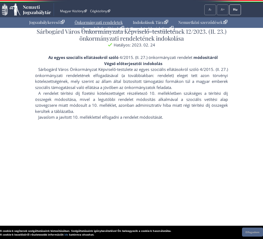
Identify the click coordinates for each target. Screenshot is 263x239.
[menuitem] (47, 22)
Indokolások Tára (150, 22)
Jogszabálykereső (47, 22)
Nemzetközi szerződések (202, 22)
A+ (223, 9)
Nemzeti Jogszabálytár (37, 9)
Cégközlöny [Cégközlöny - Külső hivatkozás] (100, 11)
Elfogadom (252, 232)
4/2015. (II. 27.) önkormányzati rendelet (156, 57)
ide (66, 234)
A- (210, 9)
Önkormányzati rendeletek (99, 22)
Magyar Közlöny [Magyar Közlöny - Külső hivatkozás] (73, 11)
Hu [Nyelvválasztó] (235, 9)
